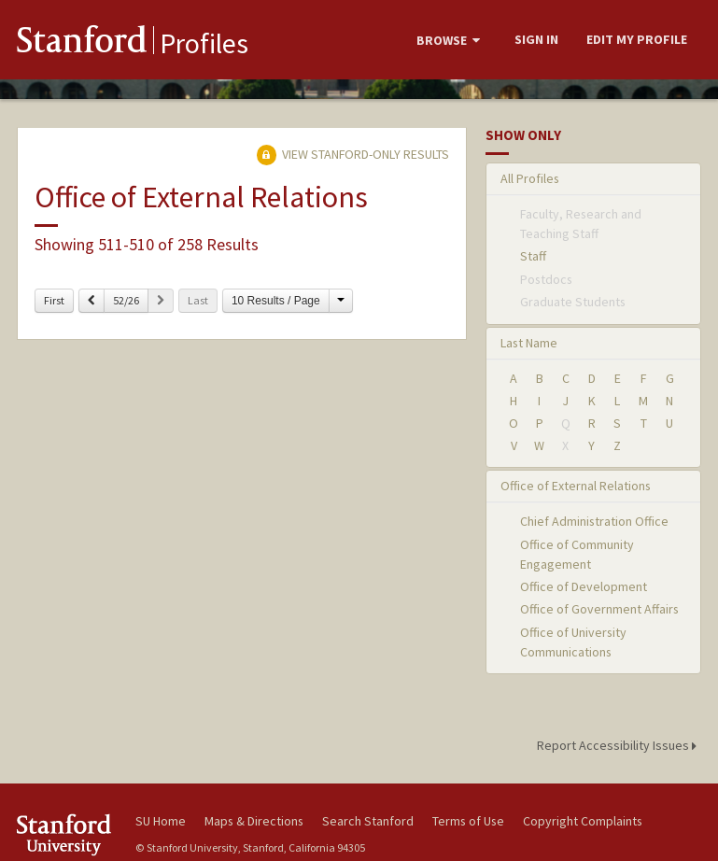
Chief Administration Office (594, 521)
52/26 (126, 300)
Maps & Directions (253, 820)
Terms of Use (468, 820)
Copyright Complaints (582, 820)
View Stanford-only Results (353, 154)
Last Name (528, 342)
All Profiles (529, 178)
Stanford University (65, 834)
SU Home (160, 820)
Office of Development (583, 586)
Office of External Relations (575, 485)
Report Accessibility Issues (619, 745)
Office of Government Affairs (599, 608)
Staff (533, 255)
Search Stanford (368, 820)
